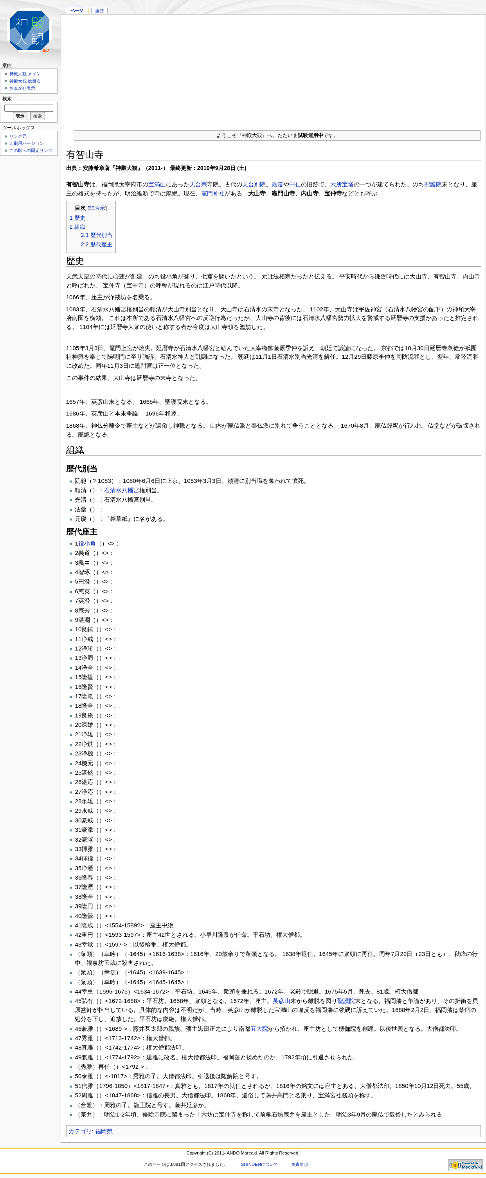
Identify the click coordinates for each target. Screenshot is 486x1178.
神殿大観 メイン (25, 73)
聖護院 (433, 184)
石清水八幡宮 (121, 490)
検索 (7, 98)
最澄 (277, 184)
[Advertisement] (273, 69)
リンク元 (18, 136)
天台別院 (254, 184)
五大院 (259, 1028)
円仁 (295, 184)
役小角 (87, 543)
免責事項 (299, 1164)
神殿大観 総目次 (25, 81)
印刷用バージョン (26, 143)
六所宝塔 (342, 184)
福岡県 (104, 1131)
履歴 (99, 10)
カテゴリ (80, 1131)
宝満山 (157, 184)
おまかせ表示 (22, 88)
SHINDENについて (259, 1164)
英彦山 (281, 1000)
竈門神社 (213, 193)
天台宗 (198, 184)
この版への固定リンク (30, 150)
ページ (76, 10)
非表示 (97, 208)
